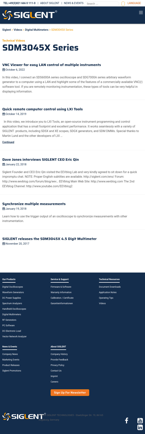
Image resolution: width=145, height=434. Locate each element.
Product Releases (11, 365)
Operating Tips (106, 298)
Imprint (54, 376)
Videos (102, 303)
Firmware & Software (61, 287)
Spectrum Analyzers (12, 303)
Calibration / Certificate (62, 298)
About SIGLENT (49, 3)
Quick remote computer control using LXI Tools (42, 109)
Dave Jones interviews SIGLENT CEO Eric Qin (40, 159)
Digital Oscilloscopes (12, 287)
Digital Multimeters (11, 314)
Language (134, 3)
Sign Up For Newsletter (70, 392)
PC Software (8, 325)
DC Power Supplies (11, 298)
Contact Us (56, 370)
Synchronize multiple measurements (34, 204)
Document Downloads (110, 287)
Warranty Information (61, 292)
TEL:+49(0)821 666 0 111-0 (19, 3)
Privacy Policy (57, 365)
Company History (59, 354)
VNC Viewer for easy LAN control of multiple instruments (51, 65)
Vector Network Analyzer (14, 336)
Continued (8, 142)
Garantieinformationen (62, 303)
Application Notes (108, 292)
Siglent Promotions (11, 370)
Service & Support (60, 279)
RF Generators (9, 320)
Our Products (9, 279)
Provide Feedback (59, 359)
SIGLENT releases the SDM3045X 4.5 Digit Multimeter (49, 239)
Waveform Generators (13, 292)
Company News (10, 354)
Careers (54, 381)
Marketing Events (10, 359)
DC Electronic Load (11, 331)
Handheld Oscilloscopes (14, 309)
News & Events (73, 3)
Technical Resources (109, 279)
